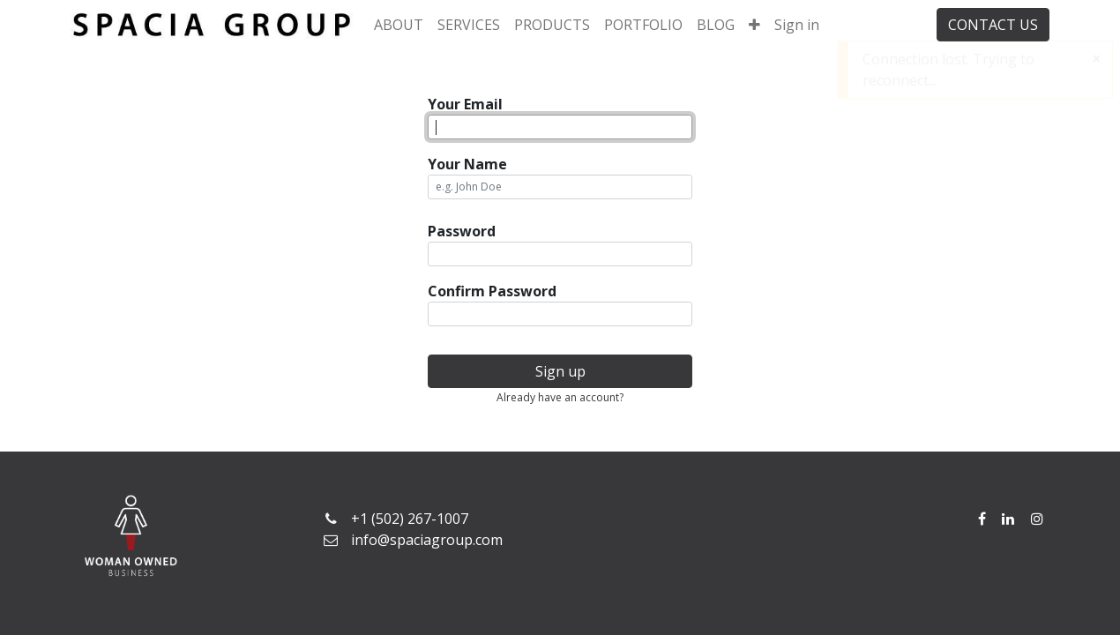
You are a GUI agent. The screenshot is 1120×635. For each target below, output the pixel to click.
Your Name (467, 164)
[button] (754, 24)
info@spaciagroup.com (427, 539)
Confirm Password (492, 291)
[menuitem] (398, 24)
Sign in (796, 24)
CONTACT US (993, 24)
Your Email (465, 104)
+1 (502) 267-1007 (409, 518)
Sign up (560, 371)
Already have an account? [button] (560, 397)
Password (462, 231)
